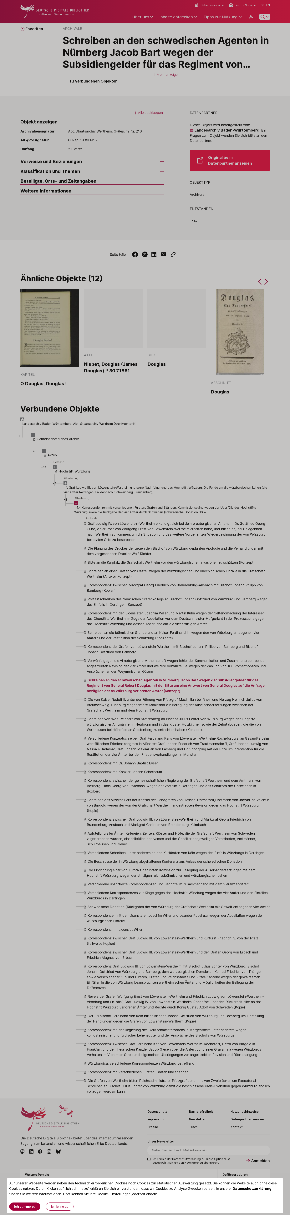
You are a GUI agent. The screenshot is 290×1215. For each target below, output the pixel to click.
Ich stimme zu (24, 1206)
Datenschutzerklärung (252, 1189)
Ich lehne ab (60, 1206)
